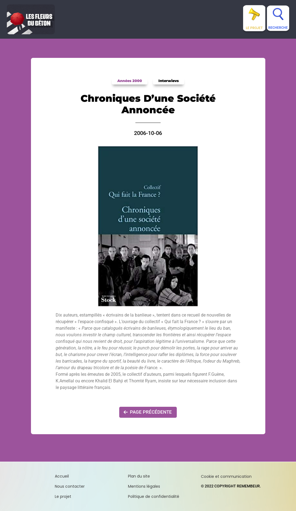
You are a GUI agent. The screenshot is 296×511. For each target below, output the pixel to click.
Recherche (278, 28)
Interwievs (168, 80)
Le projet (254, 28)
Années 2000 (129, 80)
